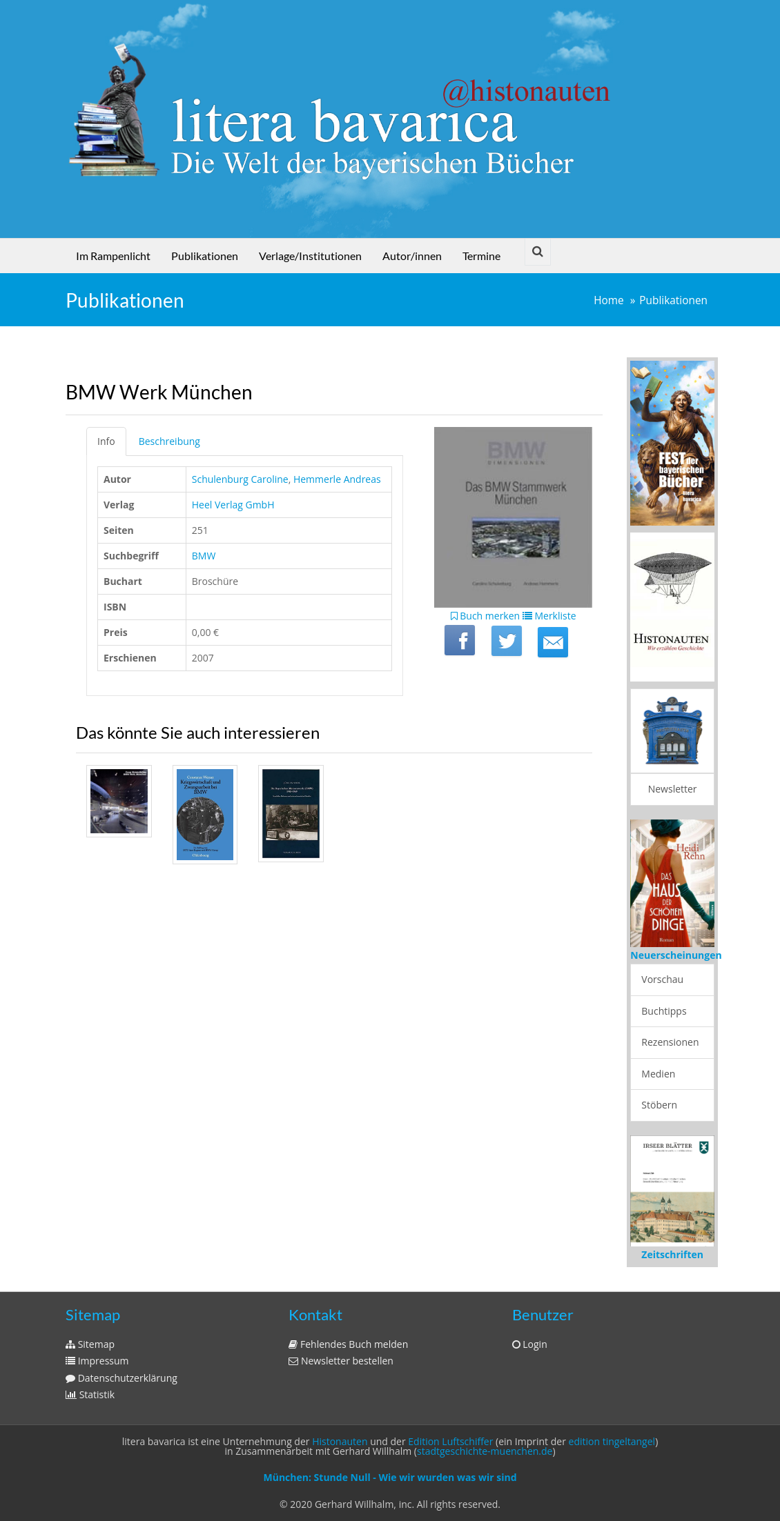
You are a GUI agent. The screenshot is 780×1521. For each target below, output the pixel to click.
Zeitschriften (672, 1254)
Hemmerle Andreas (337, 479)
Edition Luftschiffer (450, 1441)
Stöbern (659, 1104)
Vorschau (662, 979)
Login (529, 1344)
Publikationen (204, 255)
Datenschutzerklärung (121, 1377)
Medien (658, 1073)
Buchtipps (663, 1010)
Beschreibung (169, 441)
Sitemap (90, 1344)
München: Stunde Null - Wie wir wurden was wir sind (389, 1477)
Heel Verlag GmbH (233, 504)
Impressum (97, 1360)
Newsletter (672, 788)
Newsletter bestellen (341, 1360)
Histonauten (339, 1441)
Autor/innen (412, 255)
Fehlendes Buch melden (348, 1344)
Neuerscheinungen (675, 955)
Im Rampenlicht (113, 255)
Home (609, 300)
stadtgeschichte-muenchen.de (484, 1451)
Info (106, 441)
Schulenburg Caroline (240, 479)
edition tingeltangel (612, 1441)
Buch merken (485, 615)
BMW (204, 555)
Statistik (90, 1394)
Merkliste (549, 615)
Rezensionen (670, 1041)
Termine (481, 255)
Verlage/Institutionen (310, 255)
